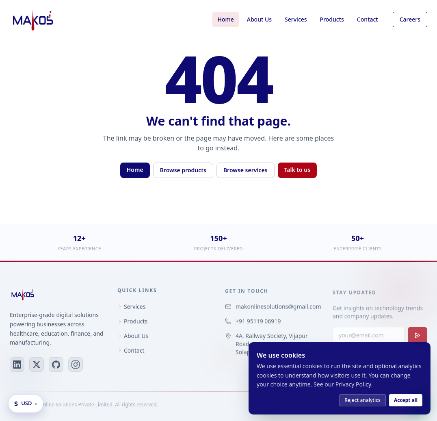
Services (296, 19)
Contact (367, 19)
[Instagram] (75, 365)
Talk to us (297, 170)
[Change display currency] (25, 403)
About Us (259, 19)
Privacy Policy (353, 384)
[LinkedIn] (17, 365)
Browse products (183, 170)
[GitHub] (56, 365)
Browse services (245, 170)
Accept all (406, 400)
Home (225, 19)
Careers (410, 19)
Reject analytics (362, 400)
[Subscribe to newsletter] (417, 338)
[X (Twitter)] (36, 365)
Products (332, 19)
